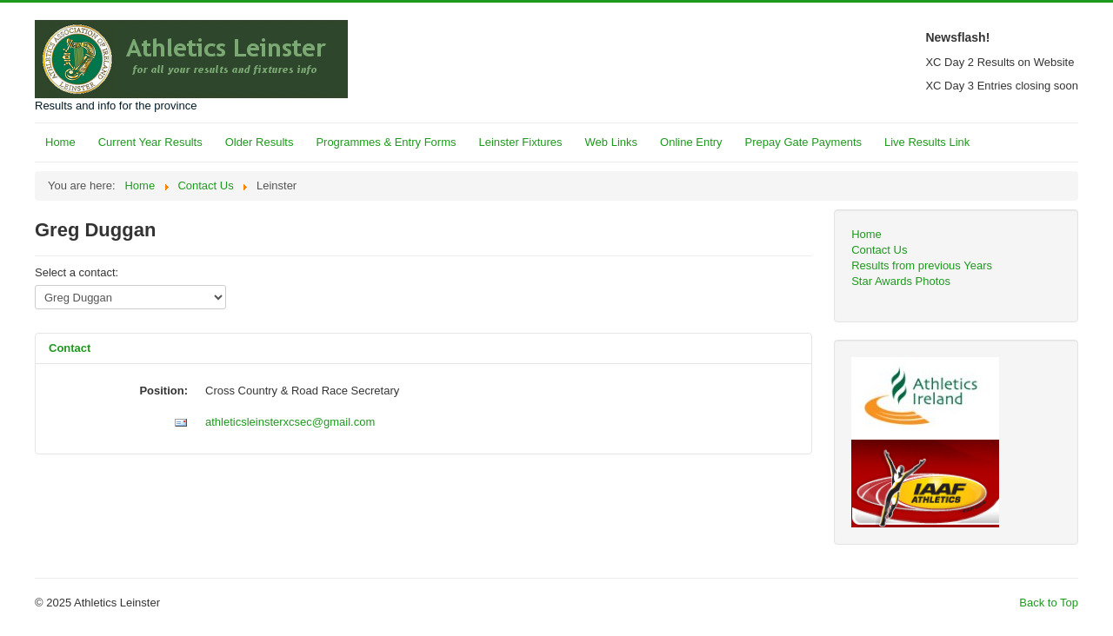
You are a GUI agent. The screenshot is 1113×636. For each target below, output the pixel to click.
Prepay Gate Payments (803, 142)
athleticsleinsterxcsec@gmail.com (290, 421)
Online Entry (691, 142)
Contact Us (879, 249)
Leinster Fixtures (520, 142)
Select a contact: (76, 272)
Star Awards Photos (900, 281)
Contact (69, 347)
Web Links (611, 142)
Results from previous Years (921, 265)
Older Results (259, 142)
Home (60, 142)
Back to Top (1048, 602)
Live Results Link (927, 142)
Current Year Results (150, 142)
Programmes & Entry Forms (386, 142)
